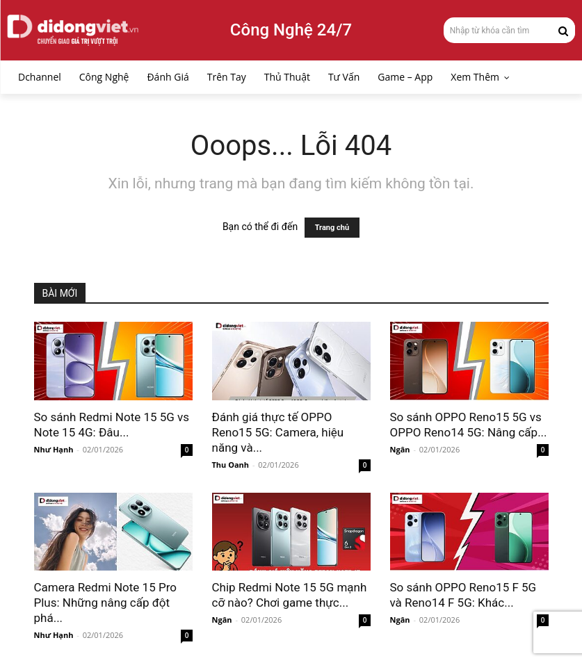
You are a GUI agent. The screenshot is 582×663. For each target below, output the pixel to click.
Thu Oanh (231, 464)
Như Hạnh (54, 449)
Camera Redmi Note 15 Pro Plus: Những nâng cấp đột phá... (105, 602)
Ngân (400, 449)
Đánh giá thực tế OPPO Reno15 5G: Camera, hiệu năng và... (278, 432)
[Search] (563, 29)
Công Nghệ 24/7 (291, 30)
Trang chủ (332, 227)
